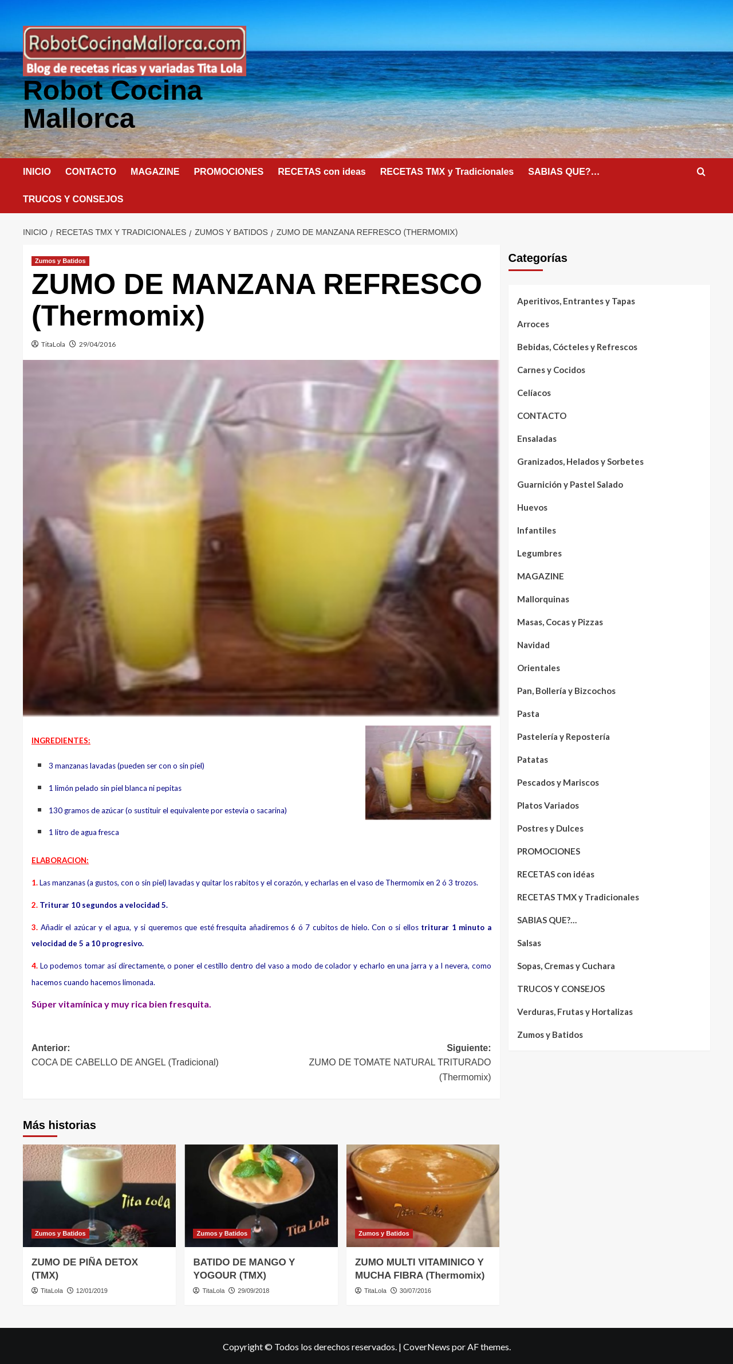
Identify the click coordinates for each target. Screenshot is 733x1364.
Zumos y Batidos (550, 1033)
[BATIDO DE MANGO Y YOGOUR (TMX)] (260, 1194)
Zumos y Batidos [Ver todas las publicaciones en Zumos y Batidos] (60, 259)
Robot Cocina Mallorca (112, 103)
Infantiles (536, 529)
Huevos (532, 506)
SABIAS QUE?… (564, 170)
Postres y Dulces (550, 827)
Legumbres (539, 552)
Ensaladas (537, 437)
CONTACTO (90, 170)
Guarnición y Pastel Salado (570, 483)
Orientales (538, 666)
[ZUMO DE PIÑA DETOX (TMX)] (99, 1194)
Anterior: (146, 1055)
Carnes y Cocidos (551, 368)
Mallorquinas (543, 598)
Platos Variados (548, 804)
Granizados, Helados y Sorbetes (580, 460)
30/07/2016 (415, 1289)
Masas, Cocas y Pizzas (560, 621)
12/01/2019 (92, 1289)
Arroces (533, 323)
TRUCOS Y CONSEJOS (73, 198)
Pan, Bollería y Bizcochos (566, 689)
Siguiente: (376, 1063)
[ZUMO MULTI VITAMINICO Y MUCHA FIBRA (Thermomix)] (422, 1194)
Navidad (533, 643)
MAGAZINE (155, 170)
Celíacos (534, 391)
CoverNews (426, 1345)
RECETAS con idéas (555, 873)
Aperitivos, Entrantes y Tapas (576, 300)
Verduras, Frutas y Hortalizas (575, 1010)
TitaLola (53, 343)
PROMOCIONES (228, 170)
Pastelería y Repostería (563, 735)
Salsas (529, 941)
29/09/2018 (253, 1289)
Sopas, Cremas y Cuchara (566, 964)
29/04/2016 (97, 343)
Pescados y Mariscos (558, 781)
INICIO (37, 170)
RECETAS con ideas (322, 170)
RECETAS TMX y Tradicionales (447, 170)
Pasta (528, 712)
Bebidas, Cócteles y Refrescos (577, 345)
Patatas (532, 758)
